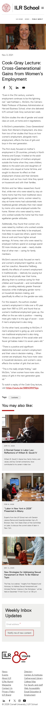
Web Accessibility (32, 688)
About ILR (6, 678)
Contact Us (7, 688)
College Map (30, 681)
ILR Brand (6, 694)
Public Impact (37, 19)
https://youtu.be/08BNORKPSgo (22, 388)
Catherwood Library (33, 678)
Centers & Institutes (33, 674)
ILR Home (19, 19)
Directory (28, 671)
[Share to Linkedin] (17, 87)
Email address (13, 624)
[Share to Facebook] (4, 87)
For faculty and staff (33, 684)
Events (5, 674)
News (27, 19)
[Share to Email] (23, 87)
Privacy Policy (8, 691)
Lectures (14, 397)
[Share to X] (10, 87)
